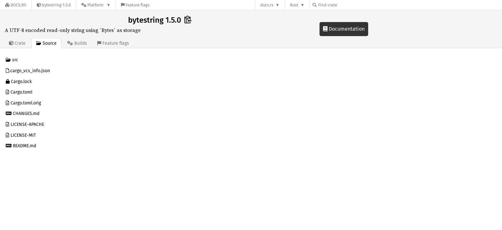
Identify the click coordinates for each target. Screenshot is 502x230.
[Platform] (96, 5)
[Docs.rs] (15, 5)
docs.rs (266, 5)
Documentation (344, 29)
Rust (294, 5)
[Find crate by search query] (344, 5)
